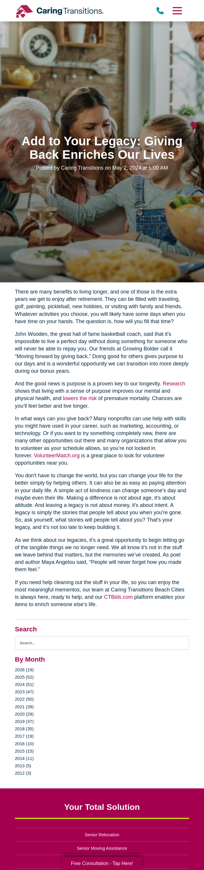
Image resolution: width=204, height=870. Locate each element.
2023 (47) (24, 691)
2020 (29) (24, 713)
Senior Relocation (102, 834)
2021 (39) (24, 706)
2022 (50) (24, 699)
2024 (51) (24, 684)
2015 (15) (24, 750)
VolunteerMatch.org (57, 455)
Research (174, 384)
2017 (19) (24, 736)
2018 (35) (24, 728)
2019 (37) (24, 721)
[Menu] (177, 10)
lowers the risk (80, 398)
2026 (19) (24, 669)
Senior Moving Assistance (102, 848)
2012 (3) (23, 772)
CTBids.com (118, 597)
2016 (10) (24, 743)
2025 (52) (24, 677)
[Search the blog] (102, 643)
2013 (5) (23, 765)
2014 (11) (24, 758)
